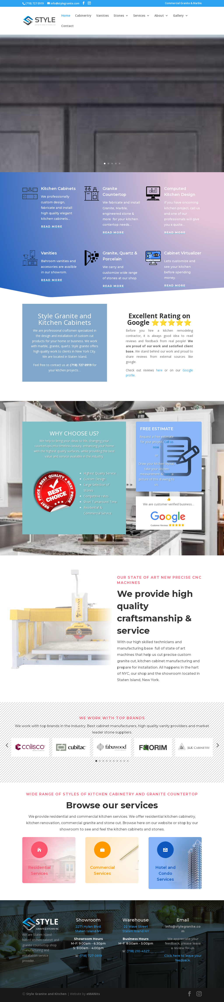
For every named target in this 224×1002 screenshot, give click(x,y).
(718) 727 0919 (91, 956)
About (159, 16)
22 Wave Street (136, 927)
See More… (82, 113)
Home (65, 16)
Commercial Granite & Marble (183, 3)
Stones (119, 16)
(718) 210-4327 (138, 951)
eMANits (93, 994)
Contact (67, 26)
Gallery (178, 16)
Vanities (102, 16)
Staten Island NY (88, 931)
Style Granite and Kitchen (46, 994)
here (159, 370)
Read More (51, 226)
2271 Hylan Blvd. (88, 927)
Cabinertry (83, 16)
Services (139, 16)
